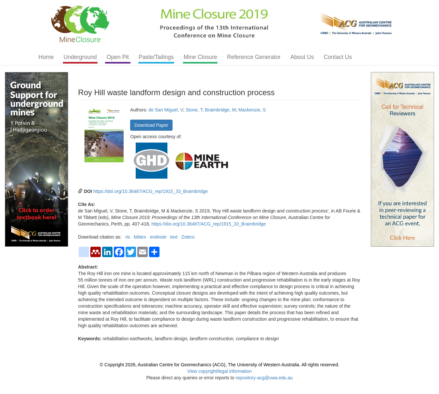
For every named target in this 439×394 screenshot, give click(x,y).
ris (127, 237)
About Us (302, 57)
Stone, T (194, 109)
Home (46, 57)
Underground (80, 57)
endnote (158, 237)
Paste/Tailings (156, 57)
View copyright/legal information (219, 371)
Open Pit (118, 57)
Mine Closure (200, 57)
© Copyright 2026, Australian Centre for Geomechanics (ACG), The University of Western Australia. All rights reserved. (219, 364)
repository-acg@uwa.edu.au (264, 377)
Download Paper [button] (151, 125)
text (174, 237)
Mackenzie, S (252, 109)
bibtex (140, 237)
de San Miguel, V (165, 109)
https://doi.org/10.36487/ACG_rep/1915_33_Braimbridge (150, 191)
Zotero (187, 237)
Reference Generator (253, 57)
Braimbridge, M (220, 109)
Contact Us (338, 57)
